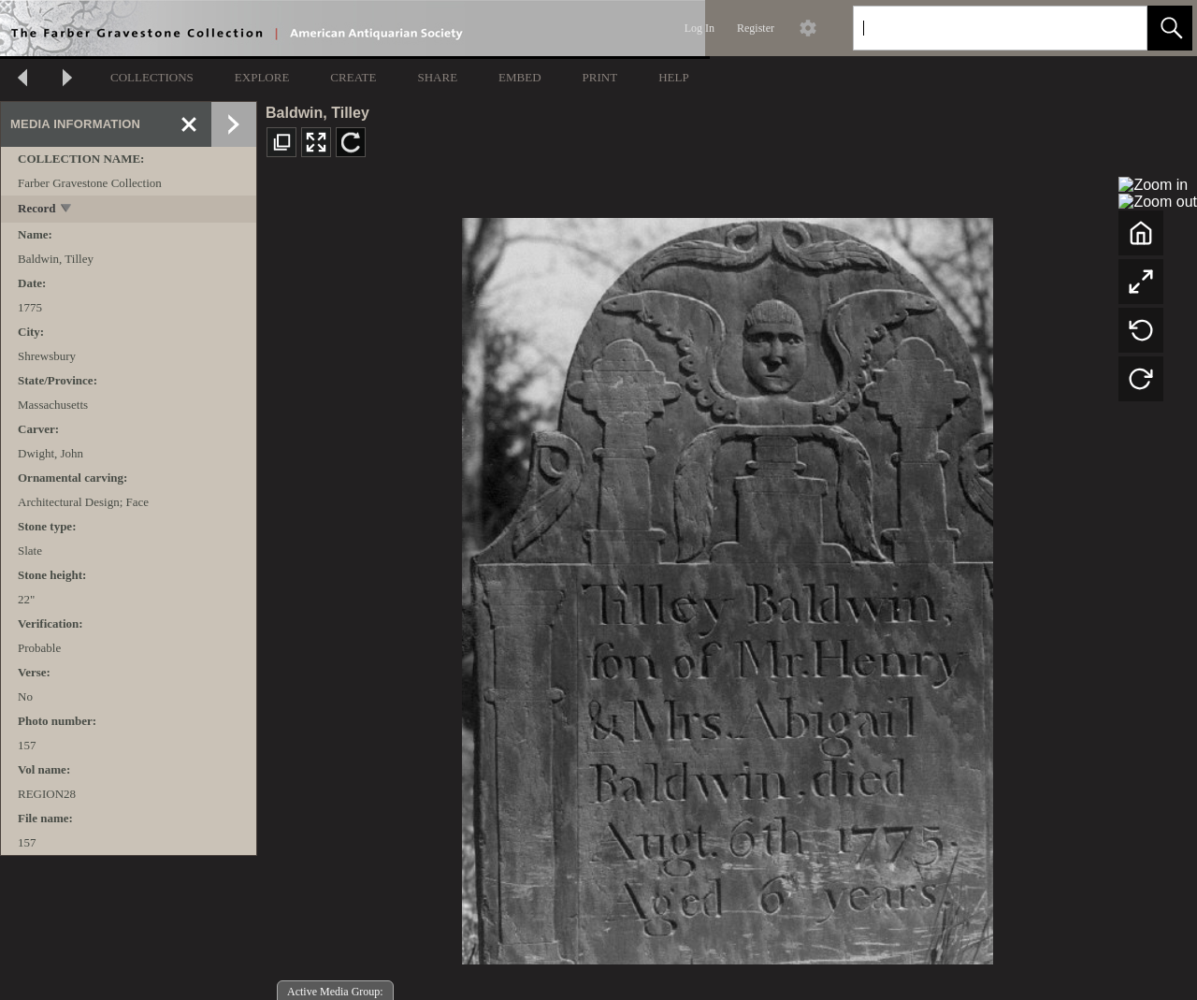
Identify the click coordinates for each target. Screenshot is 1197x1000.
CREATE (353, 77)
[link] (1118, 28)
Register (755, 28)
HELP (673, 77)
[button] (1169, 28)
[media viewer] (727, 586)
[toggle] (67, 210)
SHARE (437, 77)
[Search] (978, 28)
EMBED (519, 77)
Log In (699, 28)
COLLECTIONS (152, 77)
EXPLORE (262, 77)
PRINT (600, 77)
